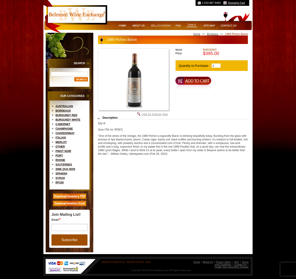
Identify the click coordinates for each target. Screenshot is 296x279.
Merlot (61, 142)
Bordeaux (63, 110)
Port (59, 155)
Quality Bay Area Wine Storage (232, 267)
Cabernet (62, 124)
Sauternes (63, 164)
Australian (64, 106)
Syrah (60, 178)
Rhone (60, 160)
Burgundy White (67, 119)
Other (60, 146)
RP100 (59, 182)
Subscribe (69, 240)
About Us (208, 262)
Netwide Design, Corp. (139, 262)
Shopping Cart (236, 2)
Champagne (64, 128)
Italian (60, 137)
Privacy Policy (223, 262)
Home (196, 34)
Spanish (61, 173)
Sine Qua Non (65, 169)
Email (55, 219)
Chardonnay (65, 133)
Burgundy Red (66, 115)
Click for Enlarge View (155, 114)
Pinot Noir (63, 151)
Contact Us (240, 264)
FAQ (236, 262)
